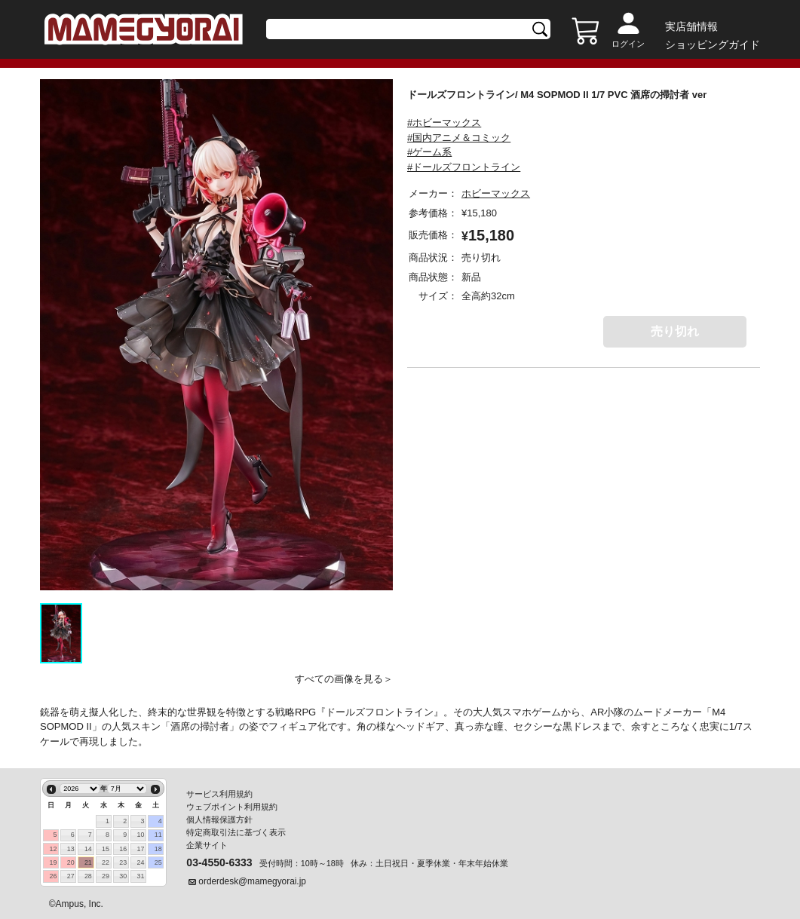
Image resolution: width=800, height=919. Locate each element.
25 (158, 862)
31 (140, 876)
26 (53, 876)
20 (71, 862)
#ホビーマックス (444, 122)
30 (123, 876)
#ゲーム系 (429, 152)
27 (71, 876)
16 (123, 849)
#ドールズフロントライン (463, 167)
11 (158, 834)
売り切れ (675, 331)
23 (123, 862)
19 (53, 862)
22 (105, 862)
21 (88, 862)
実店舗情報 (691, 26)
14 (88, 849)
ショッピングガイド (712, 44)
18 (158, 849)
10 (140, 834)
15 (105, 849)
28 (88, 876)
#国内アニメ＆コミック (458, 137)
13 (71, 849)
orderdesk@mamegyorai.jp (252, 881)
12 (53, 849)
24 (140, 862)
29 (105, 876)
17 (140, 849)
